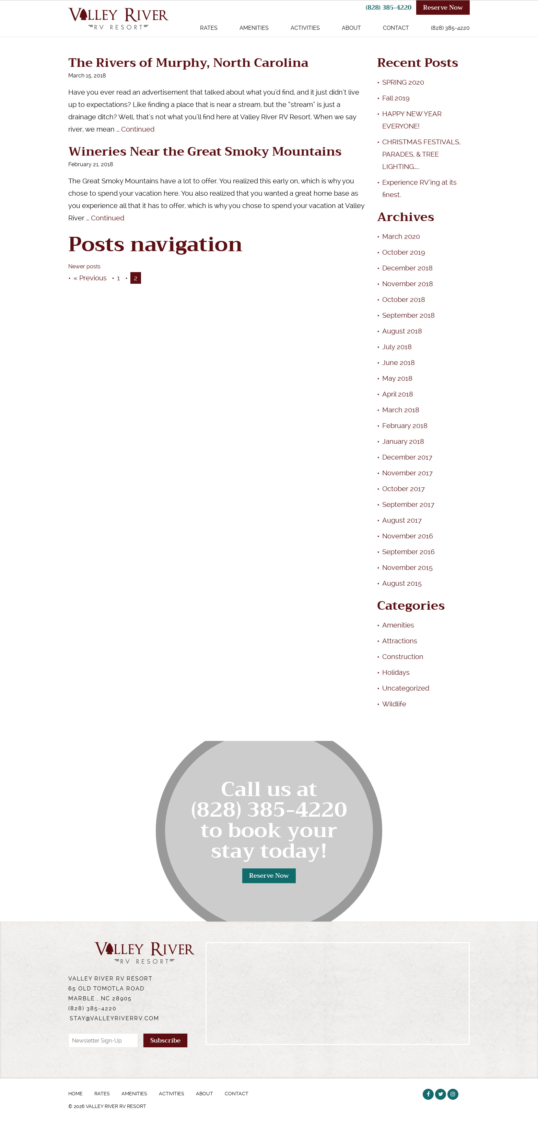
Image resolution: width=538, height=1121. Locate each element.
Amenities (254, 28)
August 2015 (402, 583)
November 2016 (407, 536)
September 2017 (408, 504)
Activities (305, 28)
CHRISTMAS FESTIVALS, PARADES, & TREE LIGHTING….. (421, 154)
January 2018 (403, 441)
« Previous (90, 278)
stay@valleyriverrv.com (114, 1018)
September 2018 (408, 315)
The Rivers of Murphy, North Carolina (188, 62)
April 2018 (397, 394)
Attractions (399, 641)
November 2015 (407, 567)
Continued (137, 129)
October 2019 (403, 252)
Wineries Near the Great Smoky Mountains (205, 151)
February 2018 (405, 426)
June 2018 (398, 362)
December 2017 (407, 457)
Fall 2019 (396, 98)
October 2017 (403, 489)
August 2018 (402, 331)
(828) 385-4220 (388, 7)
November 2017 (407, 473)
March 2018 (400, 410)
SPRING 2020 (403, 82)
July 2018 (397, 347)
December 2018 (407, 268)
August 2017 (402, 520)
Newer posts (84, 266)
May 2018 (397, 378)
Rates (209, 28)
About (351, 28)
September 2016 (408, 552)
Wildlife (394, 704)
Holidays (396, 672)
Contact (396, 28)
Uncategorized (405, 688)
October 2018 (403, 299)
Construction (402, 657)
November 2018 (407, 284)
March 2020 (401, 236)
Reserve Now (443, 7)
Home (75, 1093)
